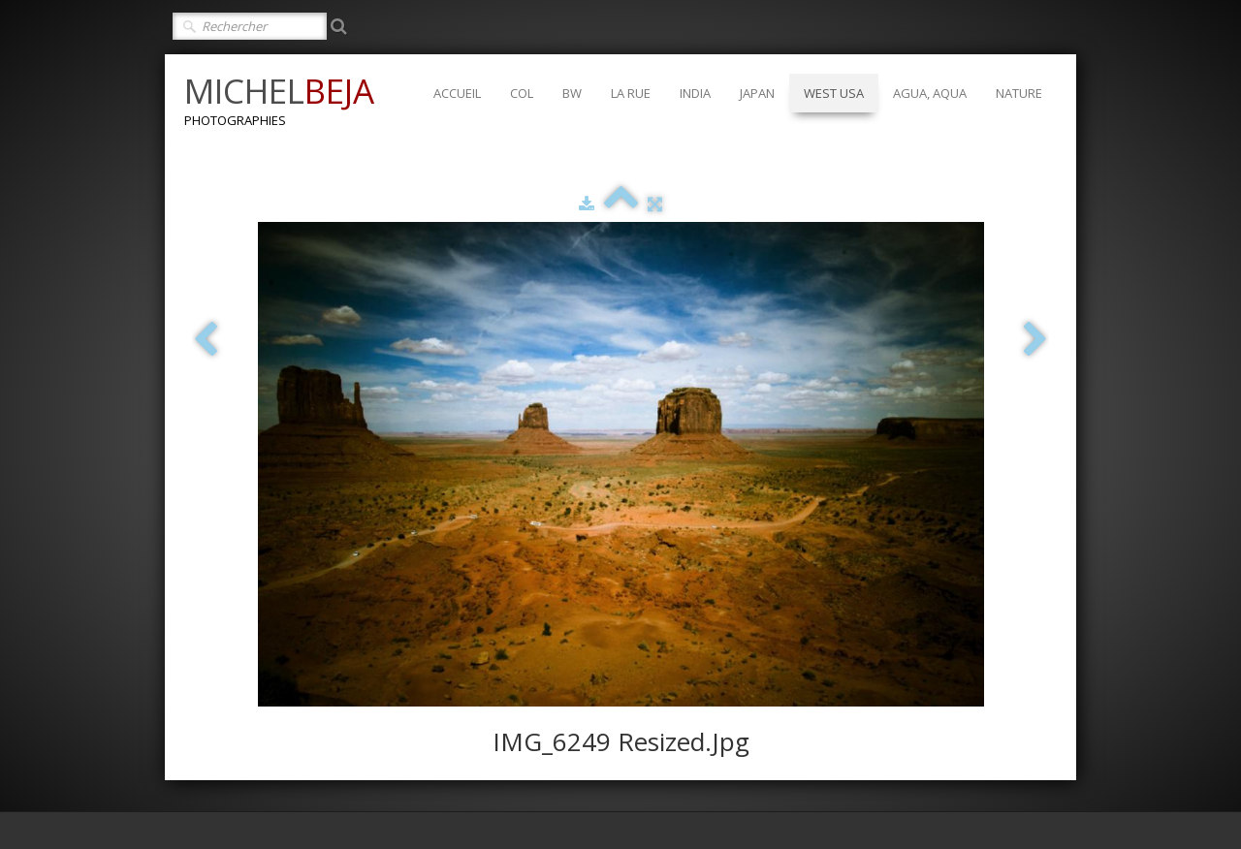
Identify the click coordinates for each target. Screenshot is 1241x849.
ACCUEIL (457, 93)
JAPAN (757, 93)
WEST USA (834, 93)
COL (521, 93)
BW (572, 93)
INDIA (695, 93)
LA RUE (631, 93)
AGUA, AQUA (930, 93)
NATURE (1019, 93)
